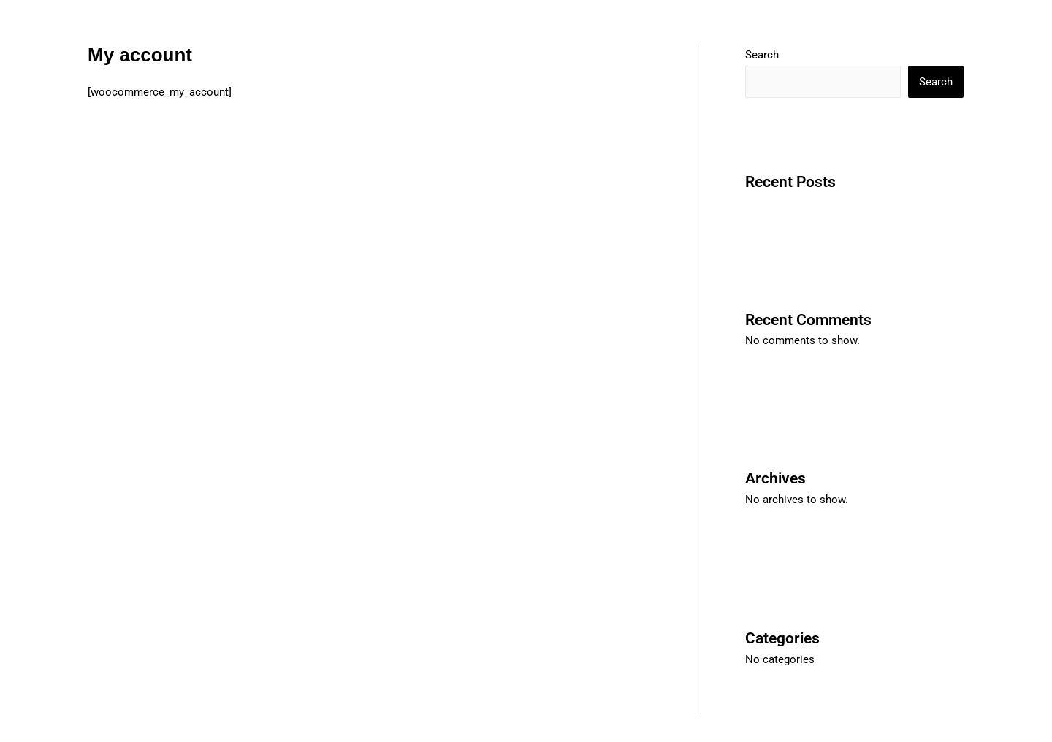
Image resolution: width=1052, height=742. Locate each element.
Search (762, 54)
